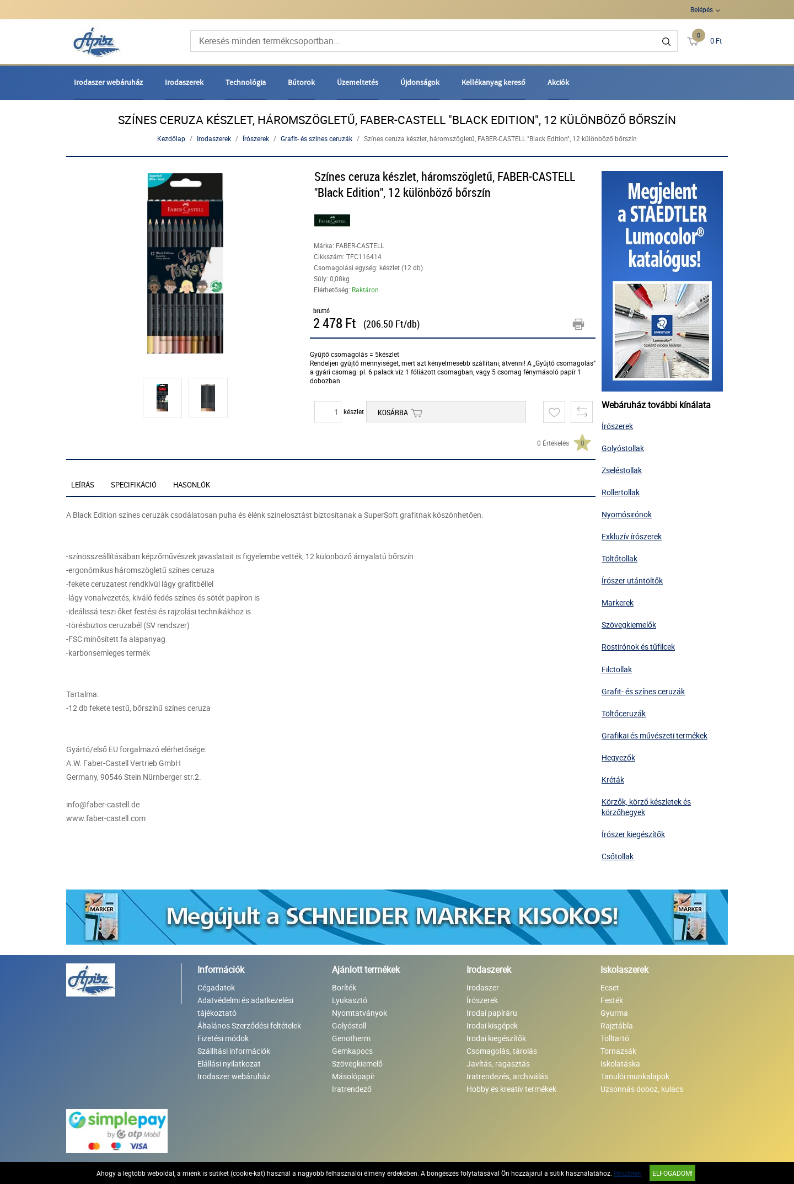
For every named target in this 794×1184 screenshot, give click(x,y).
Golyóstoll (349, 1025)
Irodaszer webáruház (108, 82)
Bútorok (301, 82)
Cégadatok (216, 987)
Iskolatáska (620, 1063)
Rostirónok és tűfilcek (638, 646)
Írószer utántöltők (632, 580)
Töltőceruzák (624, 713)
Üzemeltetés (357, 82)
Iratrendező (352, 1089)
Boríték (344, 987)
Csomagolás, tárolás (501, 1051)
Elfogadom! (672, 1173)
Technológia (246, 82)
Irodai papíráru (491, 1013)
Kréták (613, 779)
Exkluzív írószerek (632, 536)
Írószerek (256, 138)
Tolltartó (614, 1038)
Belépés (701, 9)
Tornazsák (618, 1051)
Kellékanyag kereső (493, 82)
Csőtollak (618, 856)
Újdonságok (419, 82)
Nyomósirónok (627, 514)
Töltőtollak (619, 558)
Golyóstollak (623, 448)
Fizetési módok (223, 1038)
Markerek (618, 602)
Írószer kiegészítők (633, 834)
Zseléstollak (622, 470)
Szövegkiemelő (357, 1063)
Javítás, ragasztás (498, 1063)
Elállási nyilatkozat (229, 1063)
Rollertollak (621, 492)
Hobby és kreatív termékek (511, 1089)
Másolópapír (353, 1076)
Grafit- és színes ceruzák (316, 138)
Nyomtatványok (359, 1013)
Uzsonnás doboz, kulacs (641, 1089)
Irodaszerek (184, 82)
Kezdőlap (171, 138)
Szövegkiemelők (629, 624)
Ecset (609, 987)
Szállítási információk (233, 1051)
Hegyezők (618, 757)
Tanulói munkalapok (634, 1076)
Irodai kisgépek (492, 1025)
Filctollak (617, 669)
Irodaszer (482, 987)
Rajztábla (616, 1025)
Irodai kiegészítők (496, 1038)
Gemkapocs (352, 1051)
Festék (611, 1000)
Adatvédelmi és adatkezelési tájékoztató (245, 1006)
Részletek (627, 1173)
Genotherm (351, 1038)
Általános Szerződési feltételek (249, 1025)
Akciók (558, 82)
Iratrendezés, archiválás (507, 1076)
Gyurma (614, 1013)
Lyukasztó (349, 1000)
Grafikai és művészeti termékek (654, 735)
